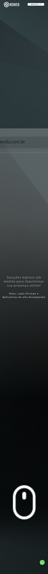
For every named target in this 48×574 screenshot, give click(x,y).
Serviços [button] (36, 4)
